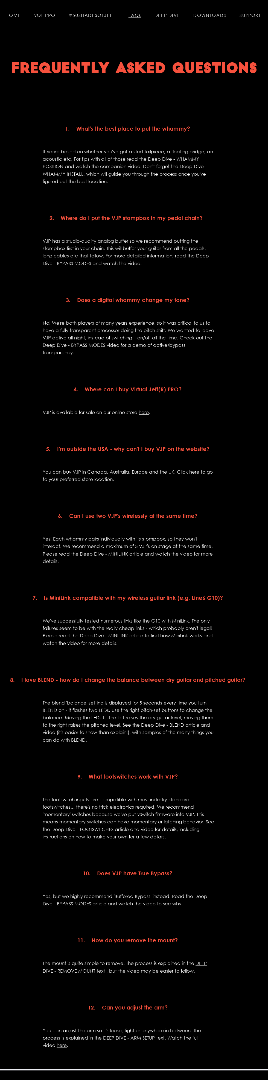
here (144, 412)
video (133, 971)
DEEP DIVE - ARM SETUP (129, 1038)
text (100, 971)
